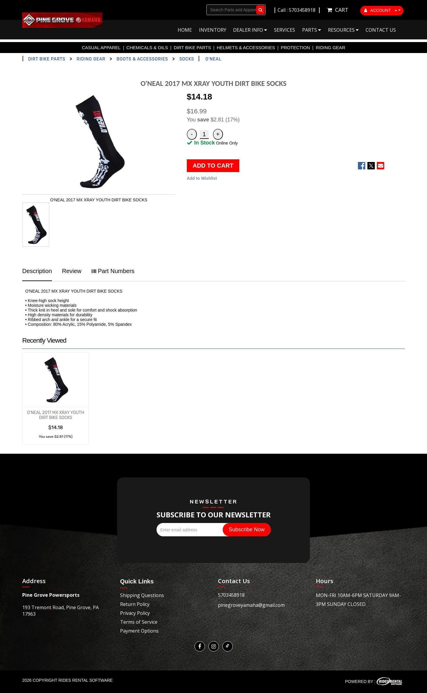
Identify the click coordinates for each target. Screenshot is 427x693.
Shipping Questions (142, 595)
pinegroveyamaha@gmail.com (251, 605)
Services (284, 30)
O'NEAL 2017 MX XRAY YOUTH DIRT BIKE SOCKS (55, 415)
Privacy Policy (135, 613)
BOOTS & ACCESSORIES (142, 59)
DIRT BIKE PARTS (192, 47)
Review (72, 271)
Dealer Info (250, 30)
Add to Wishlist (202, 178)
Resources (343, 30)
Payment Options (139, 630)
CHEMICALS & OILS (147, 47)
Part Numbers (112, 271)
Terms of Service (138, 622)
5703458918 (231, 595)
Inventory (212, 30)
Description (37, 271)
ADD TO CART (213, 165)
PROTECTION (295, 47)
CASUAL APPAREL (101, 47)
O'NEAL (213, 59)
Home (185, 30)
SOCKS (186, 59)
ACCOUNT (380, 10)
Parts (311, 30)
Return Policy (134, 604)
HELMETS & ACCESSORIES (246, 47)
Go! (259, 10)
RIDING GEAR (330, 47)
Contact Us (381, 30)
